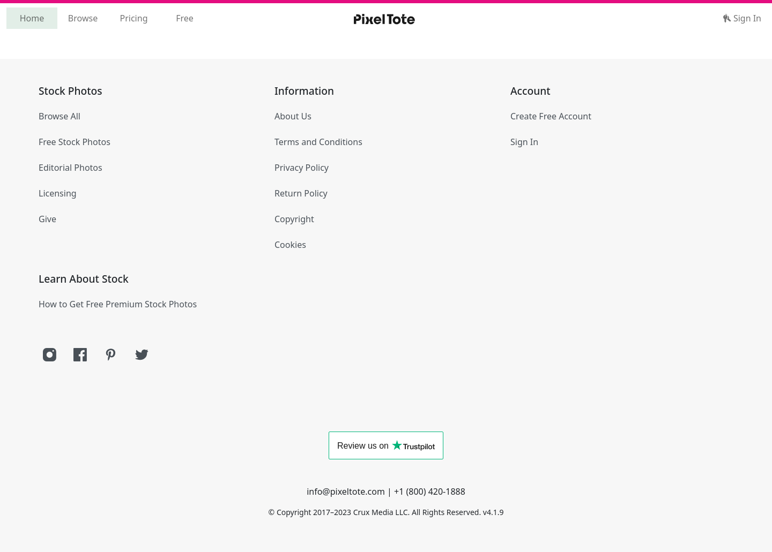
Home (32, 18)
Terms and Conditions (318, 142)
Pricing (134, 18)
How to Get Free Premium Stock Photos (118, 304)
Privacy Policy (301, 167)
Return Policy (301, 193)
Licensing (58, 193)
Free (185, 18)
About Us (292, 116)
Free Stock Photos (74, 142)
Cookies (290, 245)
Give (47, 219)
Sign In (742, 18)
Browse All (59, 116)
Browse (83, 18)
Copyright (294, 219)
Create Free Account (550, 116)
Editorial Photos (70, 167)
